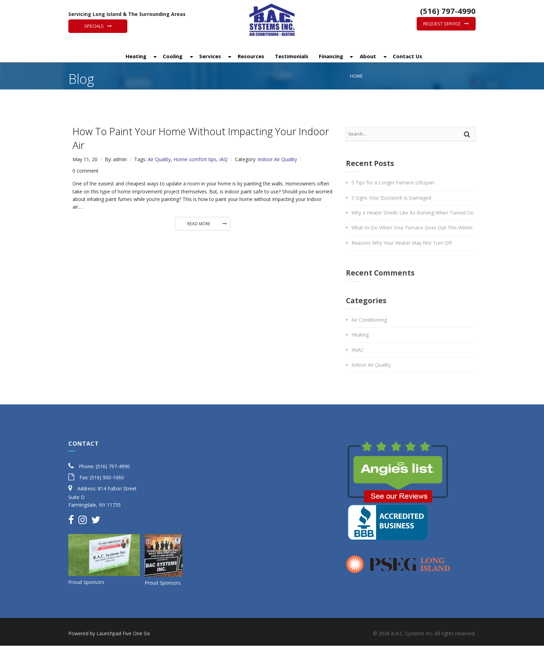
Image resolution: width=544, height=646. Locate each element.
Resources (250, 57)
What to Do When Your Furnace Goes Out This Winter (412, 227)
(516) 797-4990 (447, 11)
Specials (94, 26)
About (367, 57)
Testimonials (290, 57)
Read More (198, 224)
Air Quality (159, 159)
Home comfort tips (194, 159)
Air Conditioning (369, 319)
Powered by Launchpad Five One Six (109, 633)
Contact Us (406, 57)
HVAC (357, 350)
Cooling (171, 57)
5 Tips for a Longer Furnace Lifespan (392, 182)
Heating (135, 57)
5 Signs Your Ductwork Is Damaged (391, 197)
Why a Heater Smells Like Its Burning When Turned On (412, 212)
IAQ (223, 159)
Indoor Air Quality (277, 159)
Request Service (442, 23)
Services (209, 57)
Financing (330, 57)
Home (356, 76)
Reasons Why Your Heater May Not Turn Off (401, 242)
